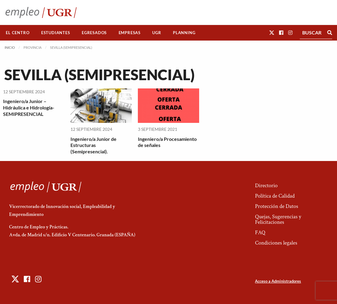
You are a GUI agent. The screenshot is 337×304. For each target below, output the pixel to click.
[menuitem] (17, 33)
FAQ (260, 232)
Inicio (10, 47)
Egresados (94, 32)
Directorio (266, 185)
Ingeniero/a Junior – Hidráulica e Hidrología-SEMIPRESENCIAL (28, 107)
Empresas (130, 32)
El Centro (17, 32)
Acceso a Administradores (278, 281)
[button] (272, 32)
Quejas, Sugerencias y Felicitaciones (278, 219)
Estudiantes (55, 32)
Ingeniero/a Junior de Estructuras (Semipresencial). (93, 145)
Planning (184, 32)
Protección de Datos (276, 206)
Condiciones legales (276, 242)
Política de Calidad (275, 195)
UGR (156, 32)
